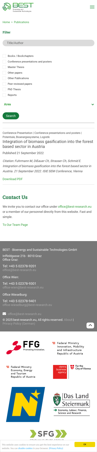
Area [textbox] (7, 104)
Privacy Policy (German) (19, 323)
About (68, 320)
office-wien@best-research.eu (23, 287)
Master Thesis (16, 67)
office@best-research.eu (74, 206)
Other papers (15, 72)
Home (6, 22)
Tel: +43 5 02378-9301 (19, 283)
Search (11, 116)
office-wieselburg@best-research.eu (27, 305)
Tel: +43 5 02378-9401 (19, 301)
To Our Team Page (15, 225)
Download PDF (13, 179)
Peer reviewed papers (20, 83)
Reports (12, 95)
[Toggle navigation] (92, 7)
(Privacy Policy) (56, 448)
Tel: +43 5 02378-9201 (19, 266)
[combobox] (48, 104)
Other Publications (18, 78)
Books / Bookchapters (21, 56)
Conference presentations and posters (30, 61)
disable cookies (25, 448)
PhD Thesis (14, 89)
